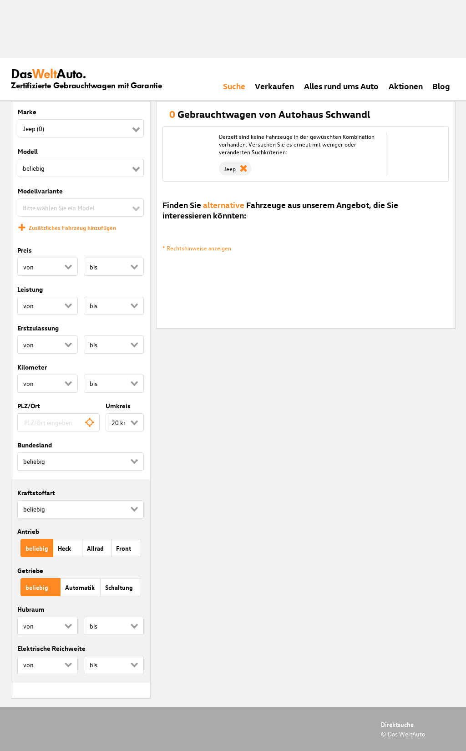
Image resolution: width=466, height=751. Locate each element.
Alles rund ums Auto (341, 86)
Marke (27, 111)
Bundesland (34, 445)
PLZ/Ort (28, 405)
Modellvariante (40, 191)
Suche (234, 86)
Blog (441, 86)
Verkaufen (274, 86)
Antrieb (28, 531)
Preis (24, 250)
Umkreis (118, 405)
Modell (28, 151)
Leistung (30, 289)
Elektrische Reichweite (51, 648)
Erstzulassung (38, 328)
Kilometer (32, 367)
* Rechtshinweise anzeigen (196, 248)
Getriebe (30, 570)
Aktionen (406, 86)
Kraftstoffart (36, 492)
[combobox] (58, 422)
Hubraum (31, 609)
